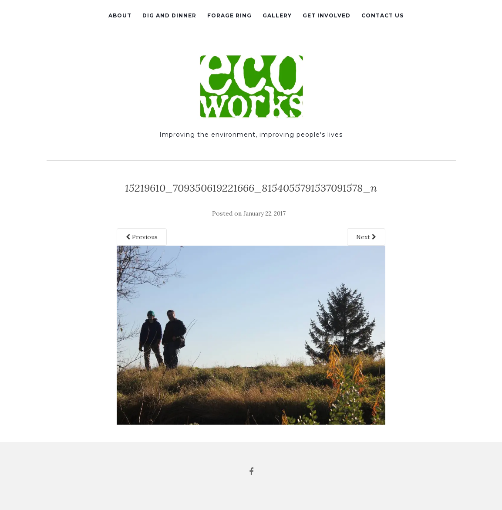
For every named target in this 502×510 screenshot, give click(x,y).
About (119, 15)
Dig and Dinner (169, 15)
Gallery (277, 15)
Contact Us (382, 15)
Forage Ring (229, 15)
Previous (142, 237)
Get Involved (326, 15)
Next (366, 237)
